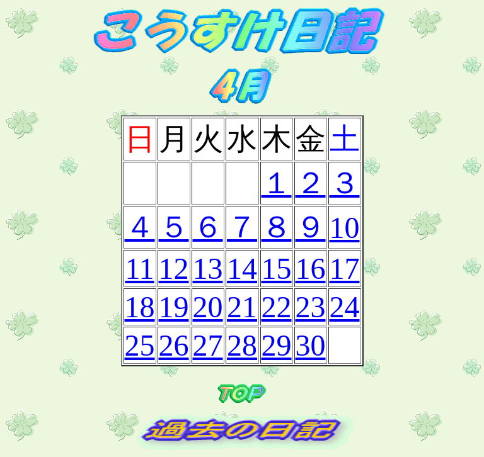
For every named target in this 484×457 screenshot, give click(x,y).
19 (174, 307)
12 (174, 268)
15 (277, 268)
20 (208, 307)
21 (242, 307)
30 (311, 345)
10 (345, 227)
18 (140, 307)
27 (208, 345)
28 (242, 345)
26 (174, 345)
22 (277, 307)
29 (277, 345)
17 (345, 268)
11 (139, 268)
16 (311, 268)
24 (345, 307)
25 (140, 345)
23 (311, 307)
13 (208, 268)
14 (242, 268)
